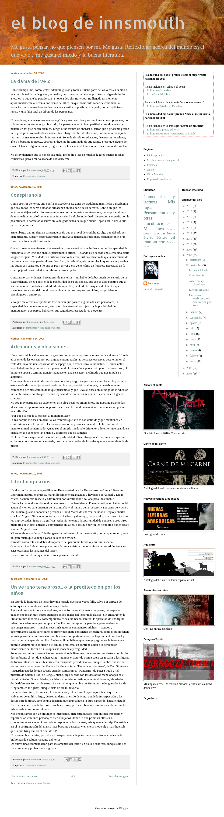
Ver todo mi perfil (154, 289)
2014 (189, 222)
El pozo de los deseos (159, 179)
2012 (189, 233)
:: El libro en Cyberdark (158, 90)
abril (192, 345)
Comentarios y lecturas (34, 176)
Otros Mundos (155, 174)
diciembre (195, 259)
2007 (189, 368)
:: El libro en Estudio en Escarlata (163, 106)
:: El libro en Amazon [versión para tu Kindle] (170, 133)
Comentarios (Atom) (38, 783)
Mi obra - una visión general (163, 160)
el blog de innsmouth (97, 22)
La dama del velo (30, 81)
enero (193, 361)
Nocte (150, 169)
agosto (193, 323)
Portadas (152, 165)
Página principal (156, 155)
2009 (189, 249)
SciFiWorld (158, 242)
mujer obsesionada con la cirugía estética (59, 385)
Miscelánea (154, 228)
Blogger (123, 808)
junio (193, 334)
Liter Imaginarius (30, 481)
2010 (189, 244)
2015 (189, 217)
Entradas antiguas (118, 776)
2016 (189, 211)
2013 (189, 228)
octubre (194, 312)
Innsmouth (154, 283)
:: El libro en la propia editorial (162, 129)
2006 (189, 373)
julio (192, 328)
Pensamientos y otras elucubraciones (41, 327)
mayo (193, 339)
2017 (189, 206)
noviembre (196, 265)
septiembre (196, 317)
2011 (189, 238)
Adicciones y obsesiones (39, 346)
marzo (193, 350)
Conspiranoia (25, 195)
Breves (148, 237)
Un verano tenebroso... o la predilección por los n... (200, 300)
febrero (194, 355)
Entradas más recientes (24, 776)
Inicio (73, 776)
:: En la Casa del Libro (157, 94)
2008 (189, 255)
